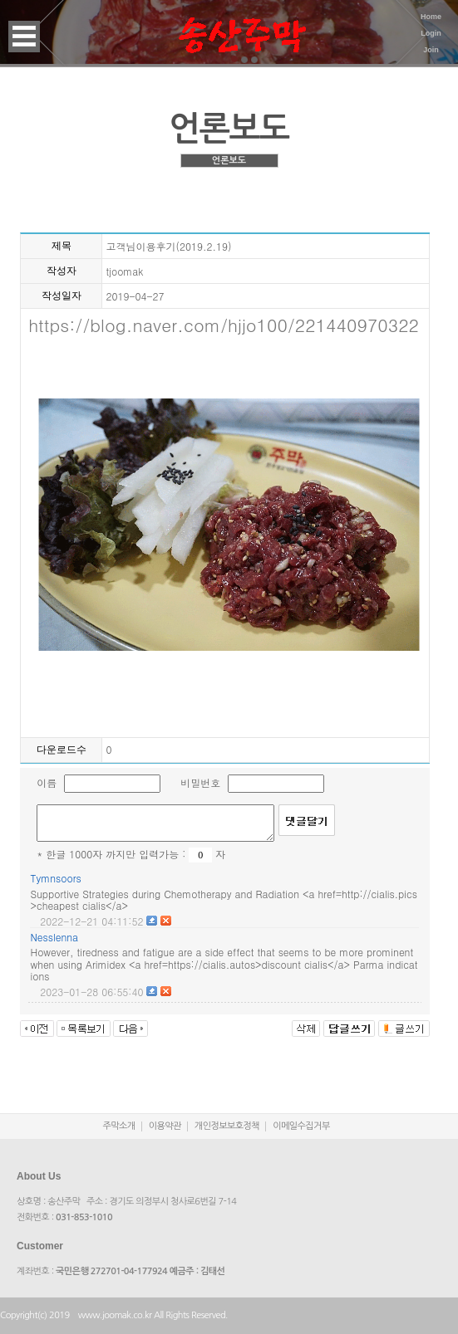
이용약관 (165, 1126)
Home (431, 16)
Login (431, 33)
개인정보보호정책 (227, 1126)
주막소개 (119, 1126)
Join (431, 50)
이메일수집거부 (301, 1126)
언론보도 (229, 160)
